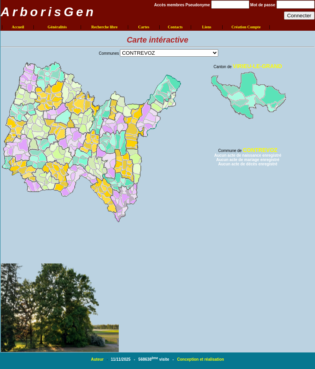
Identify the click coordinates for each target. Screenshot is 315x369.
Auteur (98, 359)
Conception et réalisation (200, 359)
